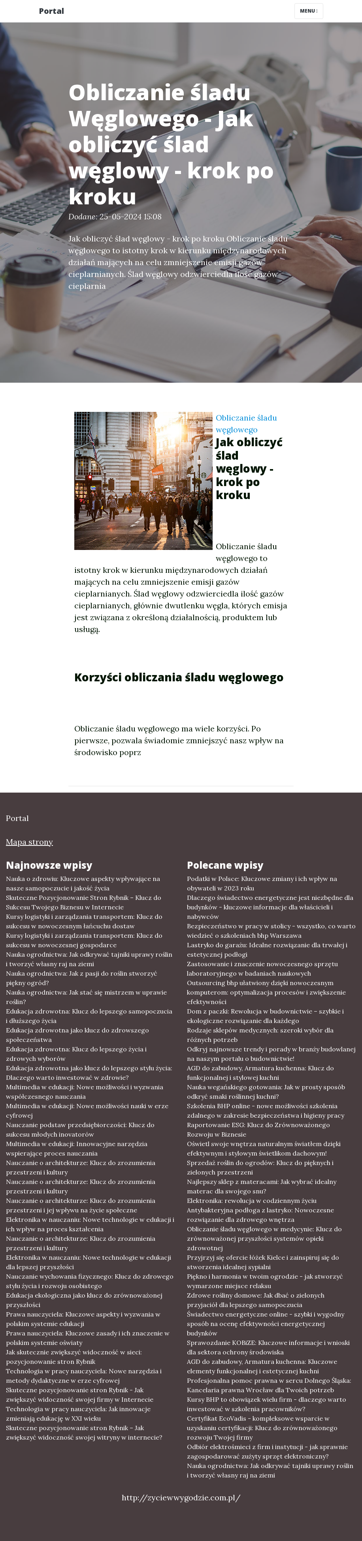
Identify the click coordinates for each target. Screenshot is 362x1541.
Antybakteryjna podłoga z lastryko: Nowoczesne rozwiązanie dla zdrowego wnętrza (260, 1214)
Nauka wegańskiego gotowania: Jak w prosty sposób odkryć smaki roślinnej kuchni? (266, 1091)
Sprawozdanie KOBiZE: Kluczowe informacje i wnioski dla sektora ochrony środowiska (268, 1347)
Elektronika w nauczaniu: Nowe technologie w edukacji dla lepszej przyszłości (88, 1262)
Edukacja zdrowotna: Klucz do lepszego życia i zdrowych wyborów (76, 1053)
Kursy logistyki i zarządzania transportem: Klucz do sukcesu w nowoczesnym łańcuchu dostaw (84, 921)
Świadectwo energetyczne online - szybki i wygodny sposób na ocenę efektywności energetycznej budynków (265, 1323)
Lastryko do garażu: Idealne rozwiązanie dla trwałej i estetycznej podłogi (267, 949)
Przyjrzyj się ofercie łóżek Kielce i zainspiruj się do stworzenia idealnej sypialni (263, 1262)
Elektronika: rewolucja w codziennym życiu (252, 1200)
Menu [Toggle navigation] (309, 10)
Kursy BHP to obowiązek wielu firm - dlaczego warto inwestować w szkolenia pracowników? (266, 1404)
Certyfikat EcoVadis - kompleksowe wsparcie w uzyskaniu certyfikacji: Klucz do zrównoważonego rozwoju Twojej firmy (262, 1427)
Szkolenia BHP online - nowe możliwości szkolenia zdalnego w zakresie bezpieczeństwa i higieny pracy (265, 1110)
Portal (51, 11)
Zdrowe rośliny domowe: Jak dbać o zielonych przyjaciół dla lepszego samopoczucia (255, 1300)
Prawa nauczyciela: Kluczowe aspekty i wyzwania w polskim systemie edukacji (83, 1319)
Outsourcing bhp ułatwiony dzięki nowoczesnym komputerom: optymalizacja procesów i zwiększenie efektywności (266, 992)
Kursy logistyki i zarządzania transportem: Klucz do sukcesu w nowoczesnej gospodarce (84, 940)
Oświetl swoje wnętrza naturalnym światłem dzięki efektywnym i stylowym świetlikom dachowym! (264, 1148)
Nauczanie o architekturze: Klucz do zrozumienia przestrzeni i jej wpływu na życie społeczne (80, 1205)
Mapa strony (29, 842)
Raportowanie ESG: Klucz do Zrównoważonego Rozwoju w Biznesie (258, 1129)
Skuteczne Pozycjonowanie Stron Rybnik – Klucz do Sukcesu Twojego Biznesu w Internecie (83, 902)
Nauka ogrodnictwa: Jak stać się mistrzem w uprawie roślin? (86, 997)
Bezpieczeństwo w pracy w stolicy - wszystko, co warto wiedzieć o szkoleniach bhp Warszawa (271, 930)
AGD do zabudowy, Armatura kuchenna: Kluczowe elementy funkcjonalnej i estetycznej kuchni (262, 1366)
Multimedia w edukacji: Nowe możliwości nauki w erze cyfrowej (87, 1110)
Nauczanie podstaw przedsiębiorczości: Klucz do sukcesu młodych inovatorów (80, 1129)
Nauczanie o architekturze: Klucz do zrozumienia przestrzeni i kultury (80, 1167)
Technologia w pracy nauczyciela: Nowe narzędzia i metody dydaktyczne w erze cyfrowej (84, 1375)
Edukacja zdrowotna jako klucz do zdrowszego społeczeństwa (77, 1035)
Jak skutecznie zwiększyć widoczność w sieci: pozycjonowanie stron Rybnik (74, 1356)
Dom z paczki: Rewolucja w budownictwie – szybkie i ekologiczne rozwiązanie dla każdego (265, 1016)
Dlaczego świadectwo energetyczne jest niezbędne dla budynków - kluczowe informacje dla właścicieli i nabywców (270, 907)
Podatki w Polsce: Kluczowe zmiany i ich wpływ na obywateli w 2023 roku (262, 883)
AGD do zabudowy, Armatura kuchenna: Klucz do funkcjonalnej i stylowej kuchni (260, 1072)
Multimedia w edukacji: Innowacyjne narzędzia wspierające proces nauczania (76, 1148)
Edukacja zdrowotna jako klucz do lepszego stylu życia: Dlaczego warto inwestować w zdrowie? (89, 1072)
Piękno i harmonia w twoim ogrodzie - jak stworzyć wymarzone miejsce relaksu (265, 1281)
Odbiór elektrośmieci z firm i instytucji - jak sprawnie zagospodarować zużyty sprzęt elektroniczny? (267, 1451)
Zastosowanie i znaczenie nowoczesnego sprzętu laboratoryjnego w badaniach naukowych (262, 968)
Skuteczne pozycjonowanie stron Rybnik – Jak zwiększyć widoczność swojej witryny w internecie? (84, 1432)
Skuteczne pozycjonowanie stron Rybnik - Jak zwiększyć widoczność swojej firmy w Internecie (79, 1394)
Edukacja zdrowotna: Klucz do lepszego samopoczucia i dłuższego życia (89, 1016)
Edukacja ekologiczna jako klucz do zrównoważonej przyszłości (84, 1300)
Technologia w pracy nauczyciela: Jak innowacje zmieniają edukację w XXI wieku (78, 1413)
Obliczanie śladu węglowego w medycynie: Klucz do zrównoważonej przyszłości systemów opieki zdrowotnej (264, 1238)
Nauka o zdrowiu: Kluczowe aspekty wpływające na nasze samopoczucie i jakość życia (83, 883)
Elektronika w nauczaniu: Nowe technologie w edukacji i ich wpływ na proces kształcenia (90, 1224)
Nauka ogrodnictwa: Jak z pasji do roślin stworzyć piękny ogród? (81, 978)
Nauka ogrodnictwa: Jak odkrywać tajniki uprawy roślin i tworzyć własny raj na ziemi (89, 959)
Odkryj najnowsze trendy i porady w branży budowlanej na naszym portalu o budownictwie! (271, 1053)
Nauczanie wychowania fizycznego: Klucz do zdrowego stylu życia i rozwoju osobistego (89, 1281)
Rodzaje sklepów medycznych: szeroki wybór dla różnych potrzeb (260, 1035)
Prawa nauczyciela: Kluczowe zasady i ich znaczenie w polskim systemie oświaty (88, 1338)
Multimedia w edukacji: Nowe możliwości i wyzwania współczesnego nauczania (84, 1091)
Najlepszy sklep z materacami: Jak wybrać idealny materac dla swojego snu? (261, 1186)
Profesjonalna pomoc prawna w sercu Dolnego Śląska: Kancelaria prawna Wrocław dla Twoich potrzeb (269, 1385)
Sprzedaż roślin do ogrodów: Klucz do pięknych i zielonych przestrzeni (260, 1167)
